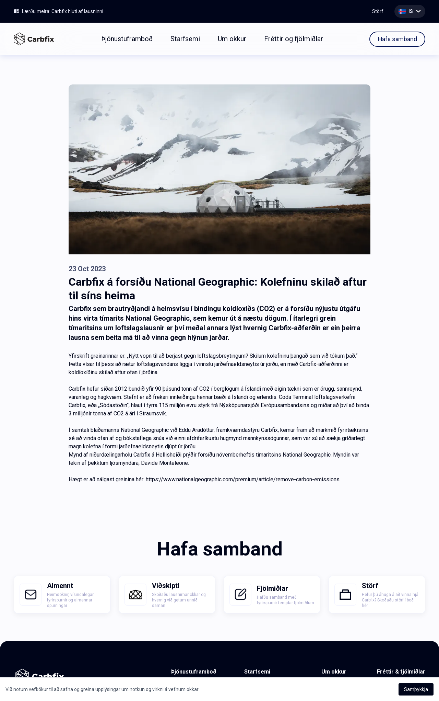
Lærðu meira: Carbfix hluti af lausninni (62, 11)
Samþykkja (416, 689)
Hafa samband (397, 39)
